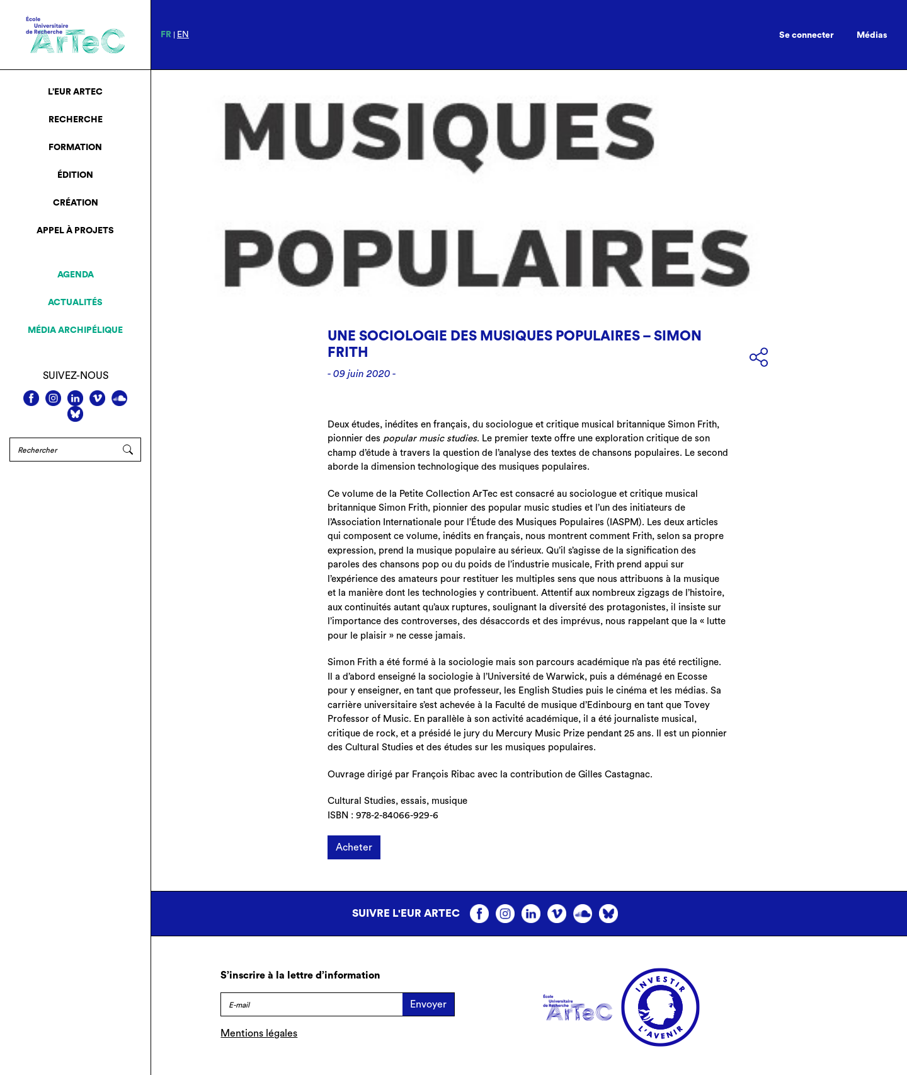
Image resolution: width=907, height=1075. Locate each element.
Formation (75, 147)
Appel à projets (75, 230)
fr (166, 34)
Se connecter (806, 35)
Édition (75, 175)
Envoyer (428, 1004)
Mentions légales (258, 1033)
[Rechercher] (62, 450)
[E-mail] (311, 1004)
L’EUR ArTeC (75, 92)
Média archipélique (75, 330)
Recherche (75, 119)
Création (75, 203)
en (183, 34)
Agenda (75, 274)
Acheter (354, 847)
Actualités (75, 302)
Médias (872, 35)
